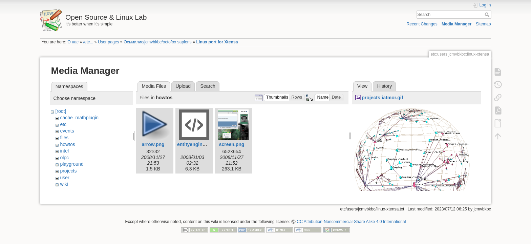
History (384, 86)
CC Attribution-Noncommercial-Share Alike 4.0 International (351, 221)
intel (64, 151)
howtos (67, 144)
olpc (64, 157)
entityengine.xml (195, 144)
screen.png (232, 144)
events (67, 131)
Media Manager (457, 24)
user (64, 177)
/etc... (88, 42)
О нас (73, 42)
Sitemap (483, 24)
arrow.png (153, 144)
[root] (60, 111)
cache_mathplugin (79, 117)
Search (488, 14)
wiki (64, 184)
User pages (108, 42)
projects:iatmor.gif (382, 97)
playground (71, 164)
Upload (183, 86)
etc (63, 124)
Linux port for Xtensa (217, 42)
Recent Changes (421, 24)
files (64, 137)
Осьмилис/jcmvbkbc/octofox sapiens (157, 42)
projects (68, 171)
